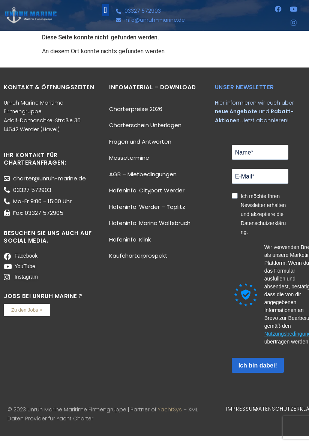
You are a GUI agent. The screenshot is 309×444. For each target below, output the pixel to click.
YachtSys (170, 409)
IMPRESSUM (242, 408)
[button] (105, 10)
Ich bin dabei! (257, 365)
